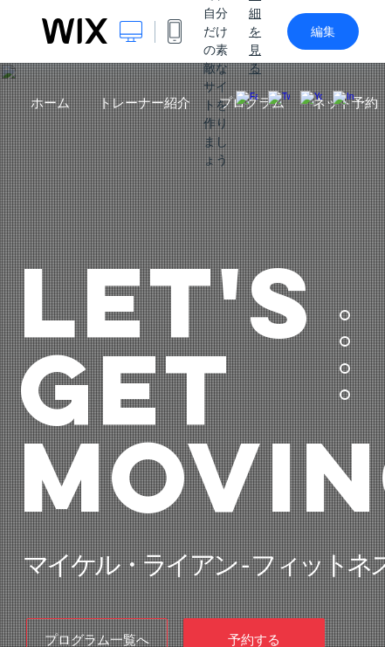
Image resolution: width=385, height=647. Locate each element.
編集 (323, 31)
